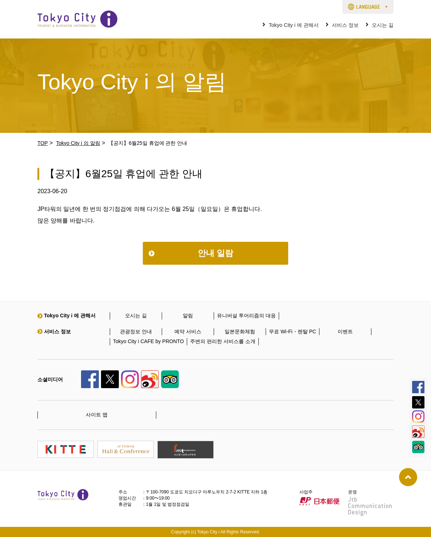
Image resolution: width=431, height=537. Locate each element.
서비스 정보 (345, 25)
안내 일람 (215, 253)
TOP (42, 143)
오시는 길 (383, 25)
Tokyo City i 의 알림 (78, 143)
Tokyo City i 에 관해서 (294, 25)
